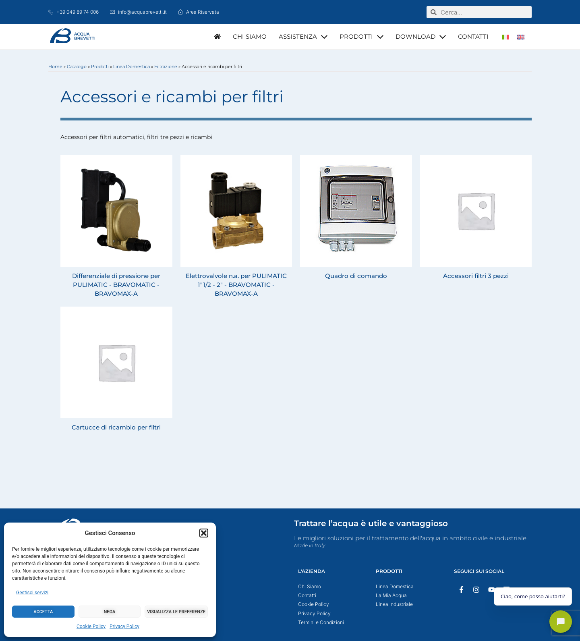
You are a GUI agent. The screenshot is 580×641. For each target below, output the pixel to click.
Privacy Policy (124, 626)
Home (55, 66)
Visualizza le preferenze (176, 611)
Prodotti (100, 66)
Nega (110, 611)
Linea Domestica (131, 66)
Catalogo (77, 66)
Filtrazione (165, 66)
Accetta (43, 611)
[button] (204, 533)
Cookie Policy (91, 626)
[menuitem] (505, 37)
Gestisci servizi (32, 592)
